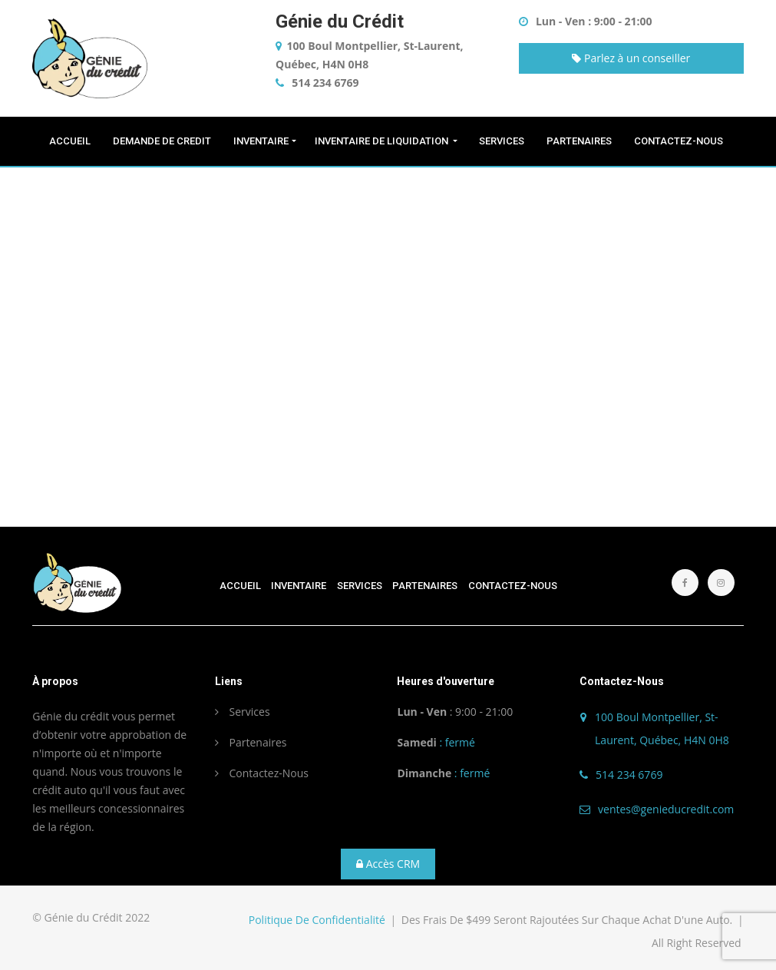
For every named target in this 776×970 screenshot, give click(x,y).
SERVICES (503, 141)
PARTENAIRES (580, 141)
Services (242, 711)
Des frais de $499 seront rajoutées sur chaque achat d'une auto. (568, 919)
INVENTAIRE (261, 141)
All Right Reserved (696, 942)
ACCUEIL (71, 141)
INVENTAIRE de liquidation (383, 141)
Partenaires (251, 742)
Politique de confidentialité (317, 919)
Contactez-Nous (262, 773)
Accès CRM (388, 863)
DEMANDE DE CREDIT (163, 141)
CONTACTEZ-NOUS (679, 141)
